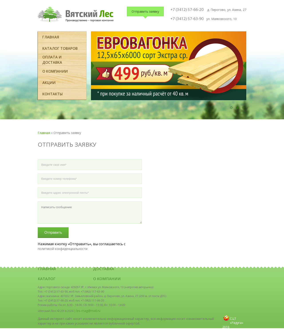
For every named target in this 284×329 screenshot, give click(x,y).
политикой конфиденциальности (62, 249)
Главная (50, 37)
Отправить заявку (145, 11)
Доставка (103, 268)
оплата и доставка (52, 60)
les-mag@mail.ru (88, 311)
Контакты (52, 94)
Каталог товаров (60, 48)
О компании (55, 71)
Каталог (46, 278)
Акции (48, 82)
